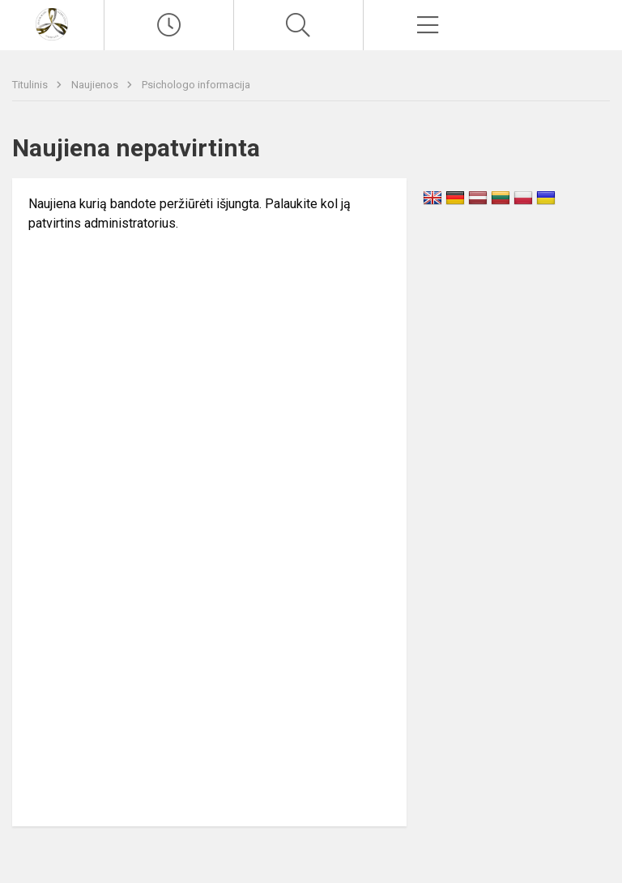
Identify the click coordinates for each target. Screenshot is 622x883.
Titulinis (31, 85)
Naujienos (96, 85)
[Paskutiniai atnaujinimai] (168, 25)
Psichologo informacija (196, 85)
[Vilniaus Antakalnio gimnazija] (52, 23)
